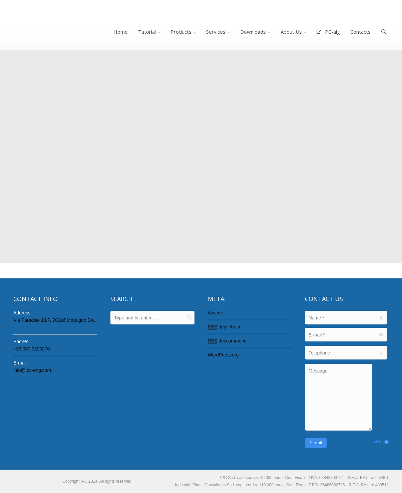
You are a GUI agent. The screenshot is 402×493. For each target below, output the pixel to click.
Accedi (215, 312)
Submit (315, 443)
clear (378, 442)
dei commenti (227, 341)
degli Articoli (226, 327)
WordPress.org (223, 354)
